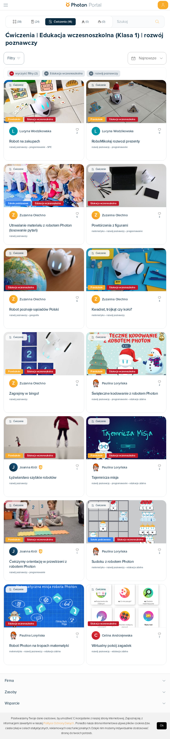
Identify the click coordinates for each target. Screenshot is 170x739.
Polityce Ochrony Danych (58, 723)
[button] (85, 680)
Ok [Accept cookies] (162, 725)
